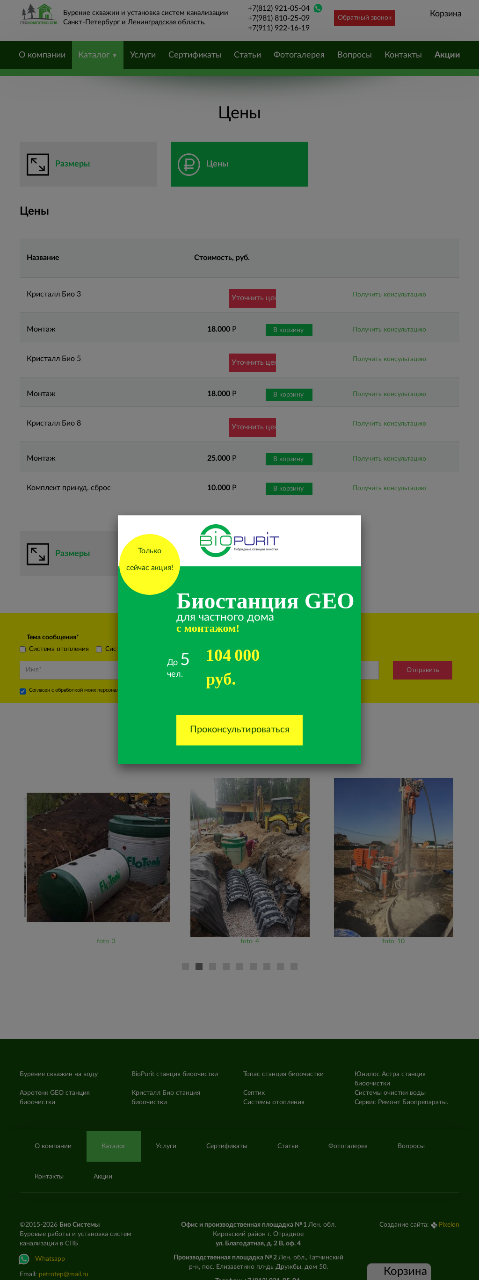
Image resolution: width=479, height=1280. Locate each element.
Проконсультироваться (240, 729)
